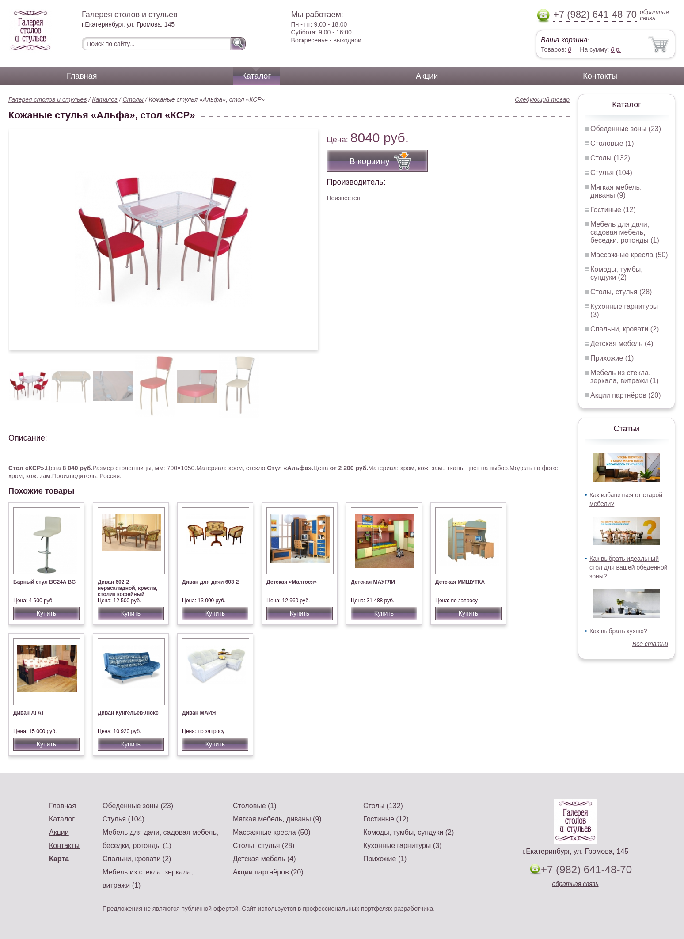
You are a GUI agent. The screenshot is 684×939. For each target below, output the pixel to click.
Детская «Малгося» (291, 582)
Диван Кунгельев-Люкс (128, 713)
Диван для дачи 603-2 (210, 582)
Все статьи (650, 643)
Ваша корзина (564, 40)
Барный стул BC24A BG (44, 582)
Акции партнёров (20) (625, 395)
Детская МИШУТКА (460, 582)
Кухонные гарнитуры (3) (402, 845)
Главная (82, 76)
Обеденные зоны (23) (625, 129)
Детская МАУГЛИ (373, 582)
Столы (133, 99)
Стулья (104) (611, 172)
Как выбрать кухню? (618, 631)
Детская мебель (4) (621, 343)
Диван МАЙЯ (199, 713)
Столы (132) (610, 158)
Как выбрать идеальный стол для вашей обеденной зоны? (628, 567)
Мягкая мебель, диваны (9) (616, 191)
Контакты (600, 76)
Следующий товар (542, 99)
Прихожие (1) (612, 358)
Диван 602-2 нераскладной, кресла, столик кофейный (127, 588)
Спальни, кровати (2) (624, 329)
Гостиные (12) (613, 209)
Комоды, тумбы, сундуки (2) (616, 273)
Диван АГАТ (29, 713)
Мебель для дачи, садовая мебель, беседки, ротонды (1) (624, 232)
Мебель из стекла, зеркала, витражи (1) (624, 376)
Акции (427, 76)
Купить (46, 613)
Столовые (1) (612, 143)
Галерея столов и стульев (47, 99)
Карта (59, 859)
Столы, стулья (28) (621, 292)
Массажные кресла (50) (629, 255)
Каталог (256, 76)
